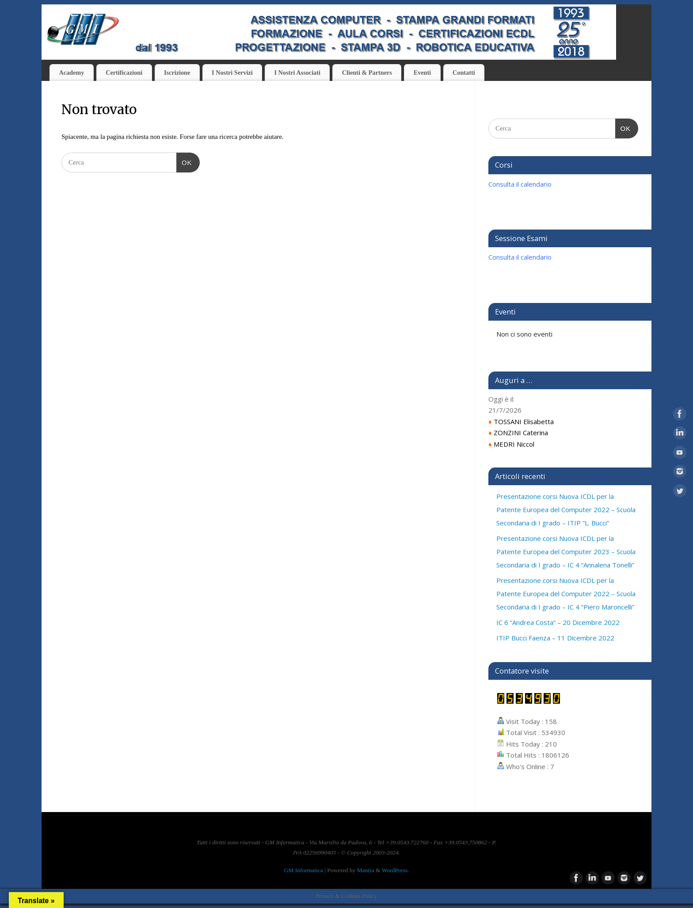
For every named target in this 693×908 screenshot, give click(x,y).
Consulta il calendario (520, 184)
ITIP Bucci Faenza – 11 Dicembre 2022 (555, 637)
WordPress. (395, 870)
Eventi (422, 72)
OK (184, 161)
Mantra (365, 870)
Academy (71, 72)
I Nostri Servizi (232, 72)
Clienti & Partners (367, 72)
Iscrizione (177, 72)
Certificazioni (124, 72)
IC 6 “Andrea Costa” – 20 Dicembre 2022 (558, 622)
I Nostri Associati (297, 72)
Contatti (464, 72)
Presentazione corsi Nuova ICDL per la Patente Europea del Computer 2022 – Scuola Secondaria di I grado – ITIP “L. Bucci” (566, 509)
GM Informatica (303, 870)
